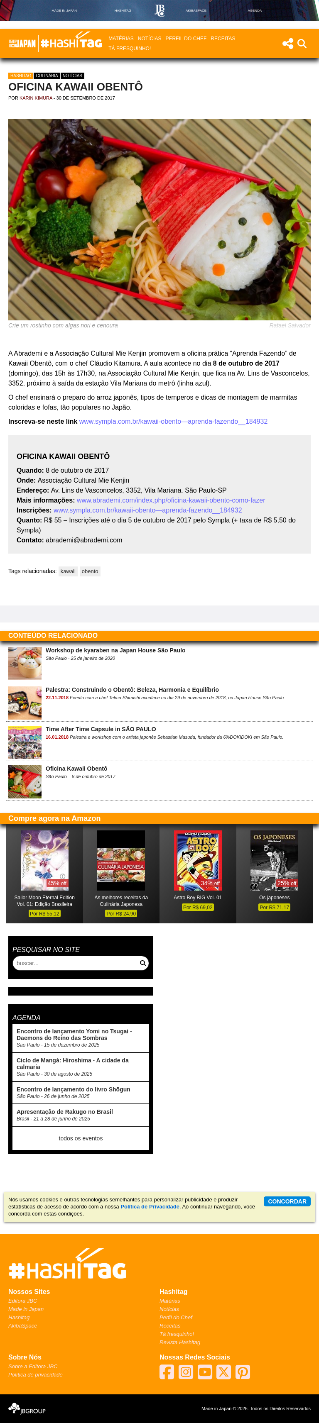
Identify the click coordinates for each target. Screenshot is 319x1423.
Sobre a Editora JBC (33, 1366)
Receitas (223, 38)
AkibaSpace (22, 1326)
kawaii (68, 571)
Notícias (150, 38)
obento (90, 571)
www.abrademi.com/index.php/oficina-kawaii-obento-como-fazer (171, 500)
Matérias (120, 38)
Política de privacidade (35, 1375)
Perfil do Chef (185, 38)
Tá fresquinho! (129, 48)
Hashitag (20, 75)
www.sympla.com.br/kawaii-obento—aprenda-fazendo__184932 (172, 421)
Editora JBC (22, 1301)
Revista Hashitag (180, 1342)
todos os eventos (81, 1138)
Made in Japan (26, 1309)
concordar (287, 1201)
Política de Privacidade (149, 1206)
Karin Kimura (36, 97)
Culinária (47, 75)
